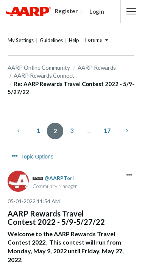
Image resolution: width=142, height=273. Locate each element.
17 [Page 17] (107, 130)
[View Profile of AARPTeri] (59, 178)
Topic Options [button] (37, 157)
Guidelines (51, 40)
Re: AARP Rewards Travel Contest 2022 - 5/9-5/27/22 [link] (71, 87)
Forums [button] (93, 40)
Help (74, 40)
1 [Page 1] (38, 130)
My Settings (21, 40)
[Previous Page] (19, 130)
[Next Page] (126, 130)
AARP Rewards (97, 67)
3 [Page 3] (71, 130)
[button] (131, 11)
